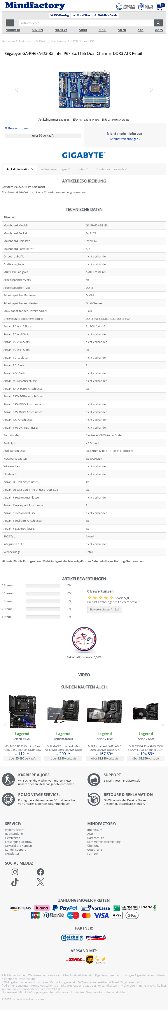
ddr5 (159, 30)
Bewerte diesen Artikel (104, 609)
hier (122, 992)
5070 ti (37, 30)
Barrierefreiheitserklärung (104, 842)
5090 (102, 30)
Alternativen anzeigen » (125, 139)
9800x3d (13, 30)
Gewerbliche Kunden (18, 846)
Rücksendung (14, 834)
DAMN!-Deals (105, 15)
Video (81, 169)
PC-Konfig (60, 15)
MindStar (81, 15)
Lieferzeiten (12, 838)
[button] (10, 22)
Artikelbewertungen (54, 169)
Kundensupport (15, 850)
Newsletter (12, 853)
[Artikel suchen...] (86, 22)
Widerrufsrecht (14, 830)
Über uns (93, 846)
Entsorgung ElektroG (18, 842)
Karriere (92, 853)
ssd (141, 30)
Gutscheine (94, 850)
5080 (83, 30)
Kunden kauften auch (110, 169)
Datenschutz (95, 838)
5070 (122, 30)
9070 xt (61, 30)
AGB (90, 834)
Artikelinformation (18, 169)
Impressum (94, 830)
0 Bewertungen (16, 128)
